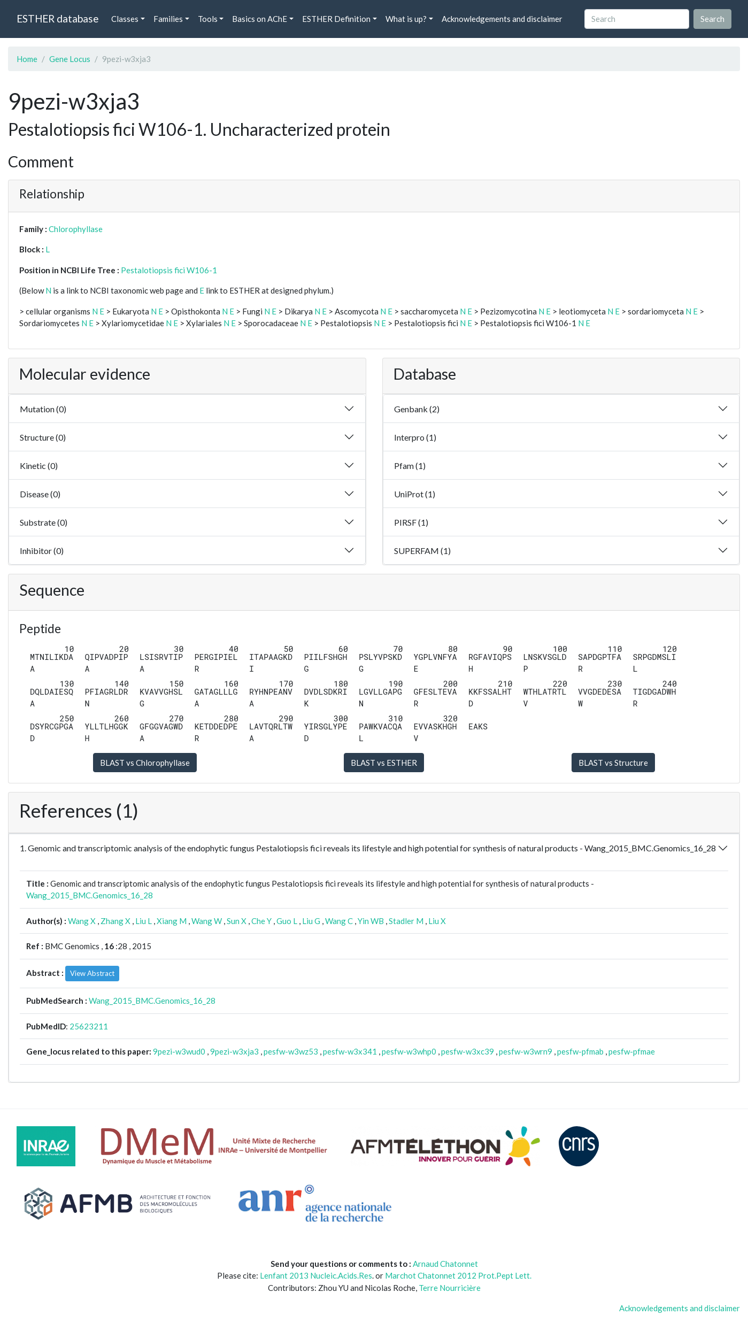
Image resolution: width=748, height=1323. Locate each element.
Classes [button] (124, 19)
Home (27, 59)
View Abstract (92, 973)
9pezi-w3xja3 (234, 1051)
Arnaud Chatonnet (445, 1263)
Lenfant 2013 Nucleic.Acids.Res (316, 1275)
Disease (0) (40, 494)
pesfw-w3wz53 (291, 1051)
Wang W (206, 921)
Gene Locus (69, 59)
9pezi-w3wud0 (179, 1051)
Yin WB (371, 921)
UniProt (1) (414, 494)
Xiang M (172, 921)
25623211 (89, 1026)
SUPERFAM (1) (422, 550)
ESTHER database (57, 18)
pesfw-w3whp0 (409, 1051)
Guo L (286, 921)
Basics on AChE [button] (259, 19)
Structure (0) (43, 437)
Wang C (339, 921)
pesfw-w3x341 (350, 1051)
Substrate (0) (43, 522)
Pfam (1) (410, 465)
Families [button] (168, 19)
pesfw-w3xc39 (467, 1051)
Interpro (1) (415, 437)
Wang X (82, 921)
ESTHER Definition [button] (336, 19)
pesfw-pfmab (580, 1051)
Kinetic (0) (39, 465)
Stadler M (406, 921)
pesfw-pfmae (631, 1051)
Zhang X (115, 921)
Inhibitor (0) (42, 550)
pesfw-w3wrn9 (525, 1051)
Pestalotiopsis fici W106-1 (169, 270)
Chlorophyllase (76, 229)
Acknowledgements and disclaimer (502, 19)
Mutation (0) (43, 409)
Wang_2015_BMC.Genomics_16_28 (89, 895)
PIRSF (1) (411, 522)
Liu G (311, 921)
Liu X (437, 921)
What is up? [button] (406, 19)
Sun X (236, 921)
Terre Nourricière (450, 1288)
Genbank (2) (416, 409)
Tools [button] (208, 19)
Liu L (143, 921)
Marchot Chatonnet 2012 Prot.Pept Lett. (458, 1275)
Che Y (261, 921)
